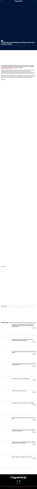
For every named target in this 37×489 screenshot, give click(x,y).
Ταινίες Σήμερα (18, 483)
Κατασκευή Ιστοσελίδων (19, 487)
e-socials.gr (25, 487)
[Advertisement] (18, 314)
